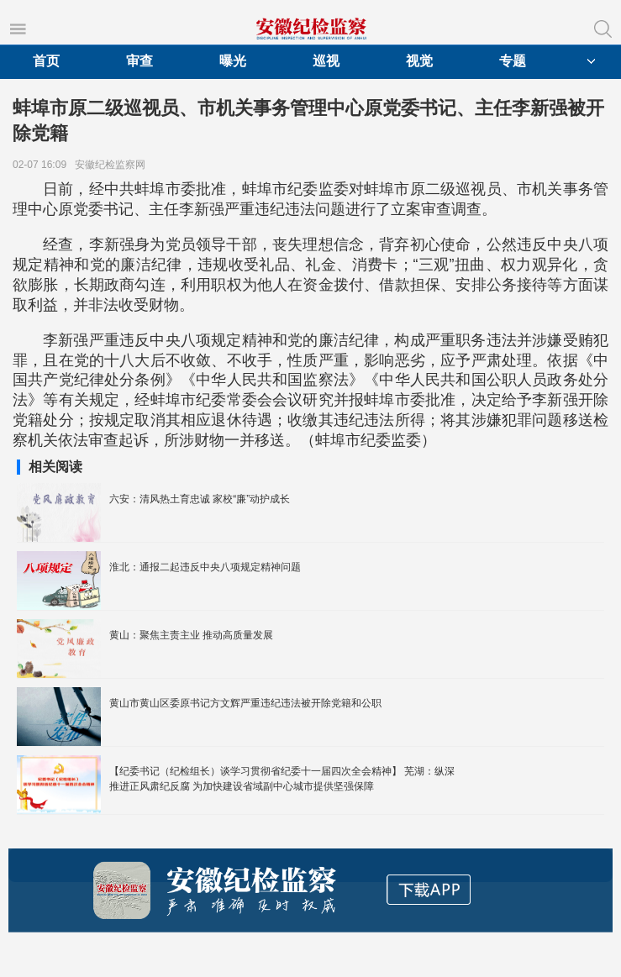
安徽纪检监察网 (113, 165)
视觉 (419, 61)
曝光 (232, 61)
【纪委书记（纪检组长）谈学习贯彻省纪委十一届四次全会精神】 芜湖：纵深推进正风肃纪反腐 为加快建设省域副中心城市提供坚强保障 (282, 778)
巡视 (326, 61)
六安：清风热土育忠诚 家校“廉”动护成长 (199, 499)
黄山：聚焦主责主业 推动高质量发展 (191, 635)
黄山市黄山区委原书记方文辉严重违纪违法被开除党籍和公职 (245, 703)
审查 (139, 61)
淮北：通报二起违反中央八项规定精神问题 (205, 567)
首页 (46, 61)
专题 (512, 61)
